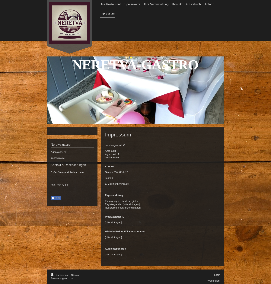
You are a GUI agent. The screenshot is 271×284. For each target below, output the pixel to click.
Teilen (56, 198)
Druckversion (60, 275)
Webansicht (213, 280)
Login (217, 274)
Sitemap (75, 275)
